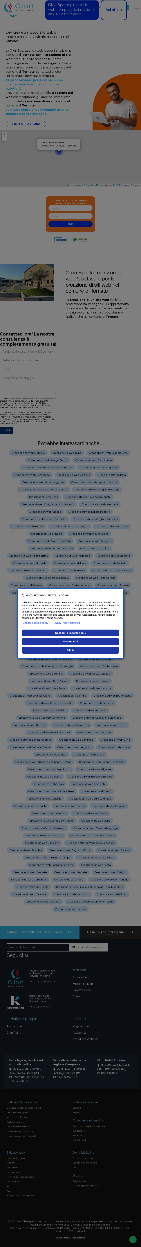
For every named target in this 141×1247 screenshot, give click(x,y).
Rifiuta (70, 650)
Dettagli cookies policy (35, 622)
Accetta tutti (70, 641)
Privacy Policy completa (66, 622)
